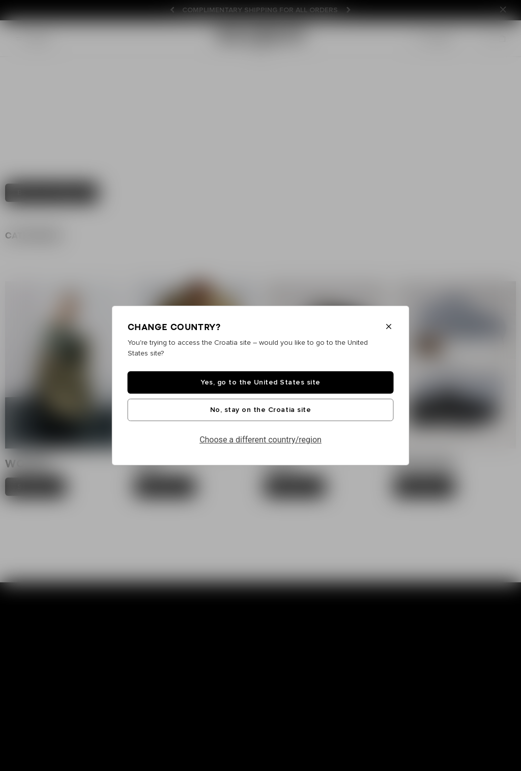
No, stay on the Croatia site (260, 409)
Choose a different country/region (260, 439)
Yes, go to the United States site (260, 382)
